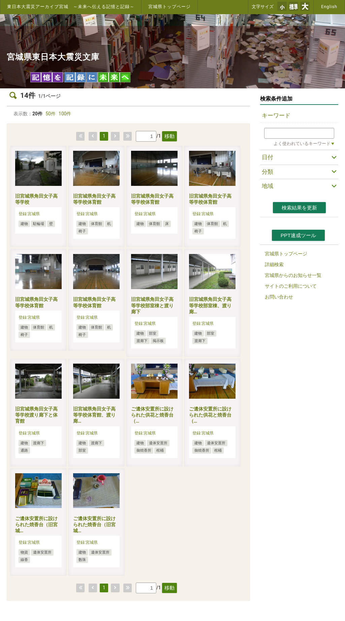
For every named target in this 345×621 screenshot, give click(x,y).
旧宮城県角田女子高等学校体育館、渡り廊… (94, 415)
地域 (267, 185)
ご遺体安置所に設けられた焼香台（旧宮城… (36, 524)
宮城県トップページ (169, 6)
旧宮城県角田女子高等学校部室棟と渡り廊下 (152, 305)
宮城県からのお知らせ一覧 (293, 275)
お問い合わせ (279, 297)
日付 (267, 157)
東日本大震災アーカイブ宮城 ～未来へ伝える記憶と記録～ (70, 6)
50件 (50, 113)
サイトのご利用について (291, 286)
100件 (65, 113)
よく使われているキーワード (302, 143)
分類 (267, 171)
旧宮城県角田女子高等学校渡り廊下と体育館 (36, 415)
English (329, 6)
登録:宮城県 (29, 213)
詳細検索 (274, 264)
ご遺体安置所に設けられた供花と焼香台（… (152, 415)
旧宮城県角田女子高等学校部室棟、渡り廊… (210, 305)
